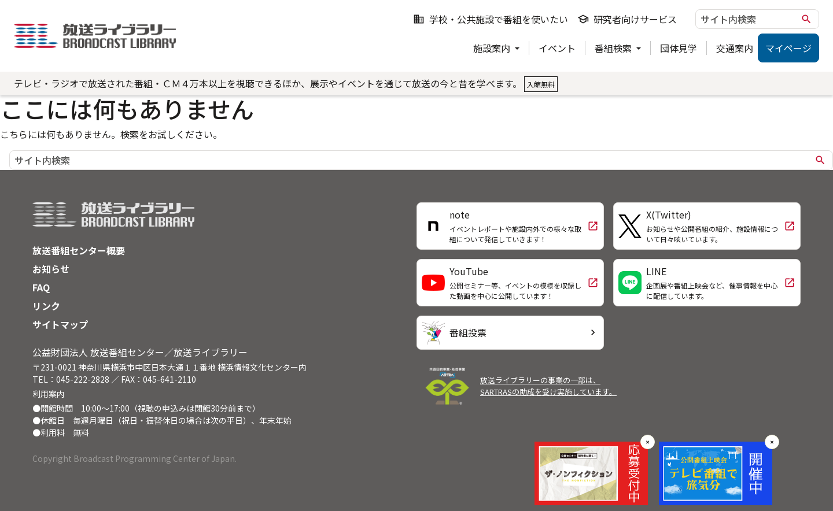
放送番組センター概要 (78, 250)
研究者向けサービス (627, 19)
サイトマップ (60, 324)
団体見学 (678, 48)
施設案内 (493, 48)
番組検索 (614, 48)
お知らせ (50, 269)
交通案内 (734, 48)
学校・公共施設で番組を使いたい (490, 19)
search (806, 19)
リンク (46, 306)
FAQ (41, 287)
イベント (557, 48)
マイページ (788, 48)
